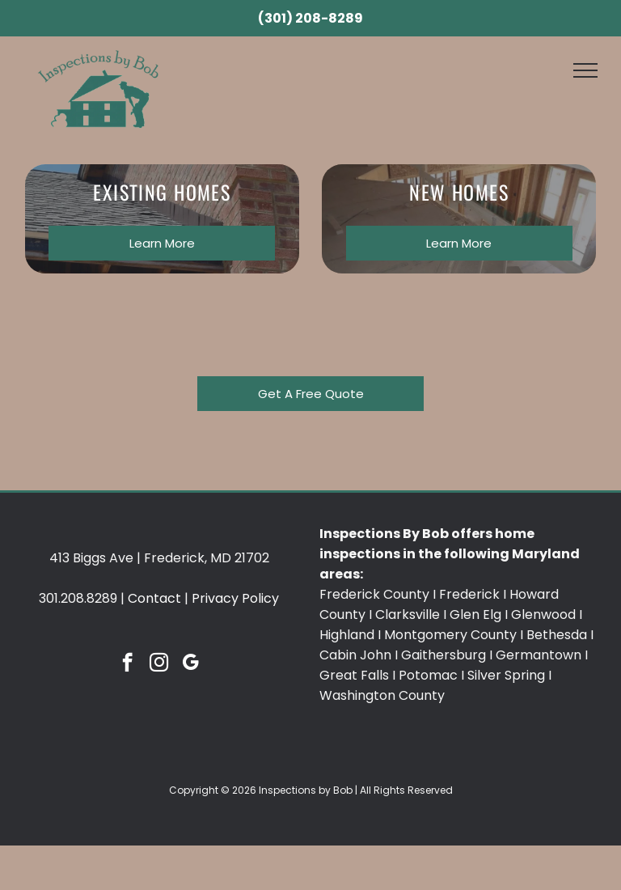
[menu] (585, 70)
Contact (154, 598)
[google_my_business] (190, 664)
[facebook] (127, 664)
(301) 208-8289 (310, 18)
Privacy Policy (235, 598)
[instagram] (159, 664)
